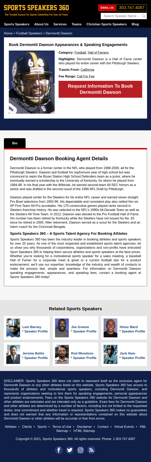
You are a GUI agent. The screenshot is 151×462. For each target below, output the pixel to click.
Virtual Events (124, 426)
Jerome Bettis (33, 353)
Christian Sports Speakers (107, 24)
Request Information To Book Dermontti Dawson (100, 89)
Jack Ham (127, 353)
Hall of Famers (98, 52)
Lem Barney (31, 327)
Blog (135, 24)
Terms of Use (61, 426)
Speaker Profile (36, 331)
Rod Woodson (82, 353)
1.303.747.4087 (124, 439)
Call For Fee (86, 76)
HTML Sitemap (84, 431)
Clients (27, 426)
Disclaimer (84, 426)
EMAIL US (107, 7)
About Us (41, 24)
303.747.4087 (132, 7)
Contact (103, 426)
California (87, 69)
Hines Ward (129, 327)
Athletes (10, 426)
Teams (77, 24)
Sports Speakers (16, 24)
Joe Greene (80, 327)
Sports (42, 426)
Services (60, 24)
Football (80, 52)
